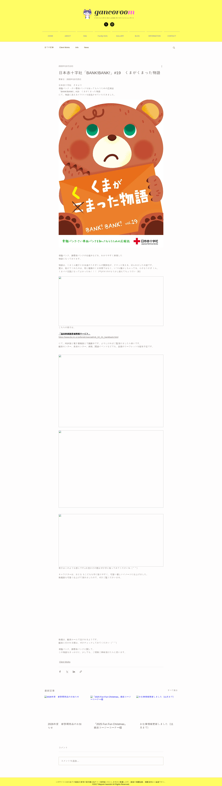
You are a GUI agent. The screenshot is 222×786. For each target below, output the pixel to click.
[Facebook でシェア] (60, 671)
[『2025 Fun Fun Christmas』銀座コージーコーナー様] (111, 707)
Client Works (64, 47)
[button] (85, 35)
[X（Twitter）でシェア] (67, 671)
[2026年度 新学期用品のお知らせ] (65, 707)
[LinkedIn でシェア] (73, 671)
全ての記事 (49, 47)
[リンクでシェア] (80, 671)
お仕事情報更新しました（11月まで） (156, 726)
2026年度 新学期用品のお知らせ (65, 726)
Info (76, 47)
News (86, 47)
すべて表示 (173, 690)
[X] (106, 24)
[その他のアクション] (161, 66)
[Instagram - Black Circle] (112, 24)
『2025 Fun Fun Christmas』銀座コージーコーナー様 (110, 726)
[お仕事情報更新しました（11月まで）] (157, 707)
